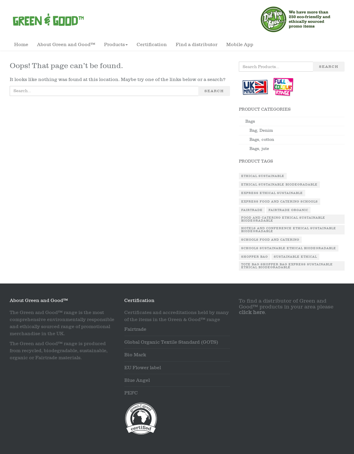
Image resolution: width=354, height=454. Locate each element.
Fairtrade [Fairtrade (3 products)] (252, 210)
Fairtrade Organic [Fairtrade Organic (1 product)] (288, 210)
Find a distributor (196, 44)
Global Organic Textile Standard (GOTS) (171, 342)
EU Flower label (142, 367)
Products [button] (116, 44)
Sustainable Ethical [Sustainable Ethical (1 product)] (295, 257)
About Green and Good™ (66, 44)
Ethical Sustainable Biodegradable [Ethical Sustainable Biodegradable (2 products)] (279, 184)
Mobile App (239, 44)
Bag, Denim (261, 130)
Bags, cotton (261, 139)
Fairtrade (135, 329)
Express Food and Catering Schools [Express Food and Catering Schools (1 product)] (279, 201)
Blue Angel (137, 380)
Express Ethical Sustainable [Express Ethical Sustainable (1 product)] (272, 193)
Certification (152, 44)
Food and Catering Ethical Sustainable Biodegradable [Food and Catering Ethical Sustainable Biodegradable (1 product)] (283, 219)
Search (214, 91)
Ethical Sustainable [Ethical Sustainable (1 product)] (262, 176)
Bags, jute (259, 148)
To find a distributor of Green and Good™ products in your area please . (286, 307)
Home (21, 44)
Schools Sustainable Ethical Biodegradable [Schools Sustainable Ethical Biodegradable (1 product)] (288, 248)
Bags (250, 121)
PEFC (131, 393)
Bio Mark (135, 354)
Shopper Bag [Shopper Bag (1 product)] (254, 257)
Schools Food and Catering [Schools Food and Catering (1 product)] (270, 240)
